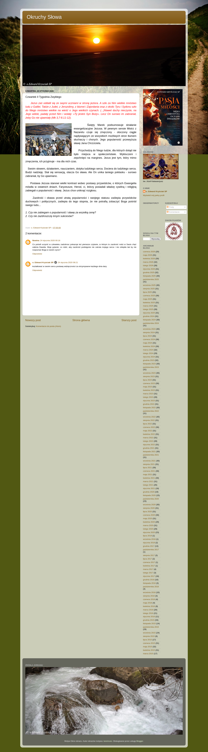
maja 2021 (147, 474)
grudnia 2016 (148, 580)
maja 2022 (147, 431)
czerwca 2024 (149, 339)
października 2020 (151, 499)
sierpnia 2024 (149, 332)
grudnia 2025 (148, 272)
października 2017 (151, 549)
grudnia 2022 (148, 404)
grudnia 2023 (148, 360)
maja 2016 (147, 603)
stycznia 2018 (149, 543)
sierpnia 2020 (149, 508)
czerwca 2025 (149, 295)
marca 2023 (148, 394)
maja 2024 (147, 343)
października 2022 (151, 411)
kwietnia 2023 (149, 390)
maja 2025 (147, 299)
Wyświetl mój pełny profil (153, 195)
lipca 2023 (147, 380)
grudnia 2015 (148, 620)
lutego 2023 (148, 397)
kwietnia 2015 (149, 650)
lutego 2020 (148, 529)
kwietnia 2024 (149, 346)
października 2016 (151, 587)
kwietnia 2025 (149, 302)
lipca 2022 (147, 424)
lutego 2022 (148, 441)
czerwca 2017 (149, 562)
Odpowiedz (37, 254)
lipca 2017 (147, 559)
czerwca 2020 (149, 515)
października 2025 (151, 279)
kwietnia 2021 (149, 478)
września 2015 (149, 633)
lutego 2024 (148, 353)
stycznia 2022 (149, 444)
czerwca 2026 (149, 252)
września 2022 (149, 417)
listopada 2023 (149, 364)
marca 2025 (148, 306)
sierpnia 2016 (149, 596)
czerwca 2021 (149, 471)
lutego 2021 (148, 485)
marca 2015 (148, 653)
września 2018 (149, 539)
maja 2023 (147, 387)
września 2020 (149, 505)
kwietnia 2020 (149, 522)
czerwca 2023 (149, 383)
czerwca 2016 (149, 599)
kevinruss (108, 741)
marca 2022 (148, 438)
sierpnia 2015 (149, 636)
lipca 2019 (147, 536)
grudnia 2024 (148, 316)
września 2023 (149, 373)
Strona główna (81, 320)
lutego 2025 (148, 309)
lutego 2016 (148, 613)
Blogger (139, 741)
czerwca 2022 (149, 427)
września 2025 (149, 285)
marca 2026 (148, 262)
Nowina (35, 240)
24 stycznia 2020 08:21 (68, 262)
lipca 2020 (147, 511)
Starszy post (128, 320)
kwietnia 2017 (149, 566)
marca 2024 (148, 350)
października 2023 (151, 367)
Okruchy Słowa (44, 17)
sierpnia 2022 (149, 420)
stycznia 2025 (149, 313)
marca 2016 (148, 610)
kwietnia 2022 (149, 434)
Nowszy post (33, 320)
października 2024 (151, 323)
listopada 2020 (149, 495)
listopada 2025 (149, 276)
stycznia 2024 (149, 357)
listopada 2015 (149, 623)
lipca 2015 (147, 640)
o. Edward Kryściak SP (42, 262)
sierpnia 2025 (149, 289)
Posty (170, 207)
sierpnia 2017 (149, 555)
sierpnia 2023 (149, 376)
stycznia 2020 (149, 532)
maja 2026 (147, 255)
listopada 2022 (149, 407)
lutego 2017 (148, 573)
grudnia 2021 (148, 448)
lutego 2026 (148, 265)
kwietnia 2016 (149, 606)
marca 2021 (148, 481)
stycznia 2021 (149, 488)
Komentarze (173, 212)
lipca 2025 (147, 292)
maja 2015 (147, 647)
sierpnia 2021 (149, 464)
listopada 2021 (149, 451)
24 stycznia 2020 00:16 (50, 240)
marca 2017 (148, 569)
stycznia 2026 (149, 269)
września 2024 (149, 329)
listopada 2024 (149, 320)
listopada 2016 (149, 583)
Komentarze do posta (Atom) (48, 326)
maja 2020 (147, 518)
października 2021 (151, 455)
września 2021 (149, 461)
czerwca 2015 (149, 643)
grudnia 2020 (148, 492)
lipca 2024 (147, 336)
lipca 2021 (147, 467)
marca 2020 (148, 525)
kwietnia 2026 (149, 258)
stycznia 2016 (149, 616)
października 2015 (151, 627)
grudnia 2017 (148, 546)
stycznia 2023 (149, 401)
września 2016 (149, 592)
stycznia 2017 (149, 576)
